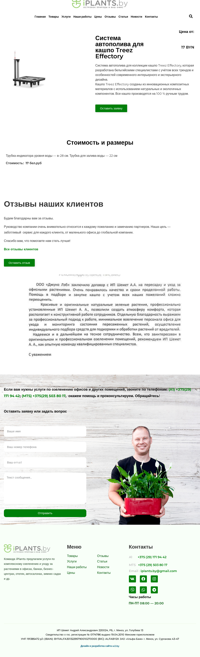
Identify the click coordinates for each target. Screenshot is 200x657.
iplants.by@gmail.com (159, 571)
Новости (136, 16)
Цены (98, 16)
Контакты (151, 16)
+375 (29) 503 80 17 (152, 565)
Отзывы (110, 16)
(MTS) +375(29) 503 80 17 (43, 396)
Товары (53, 16)
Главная (40, 16)
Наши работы (82, 16)
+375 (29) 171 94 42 (152, 557)
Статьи (123, 16)
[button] (111, 108)
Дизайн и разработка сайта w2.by (100, 645)
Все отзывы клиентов (21, 249)
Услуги (66, 16)
